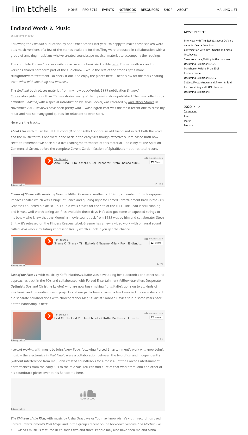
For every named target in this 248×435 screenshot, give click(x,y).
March (187, 120)
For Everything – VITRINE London (203, 87)
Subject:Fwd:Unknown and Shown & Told (208, 82)
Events (108, 9)
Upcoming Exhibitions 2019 (200, 78)
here (115, 64)
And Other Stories (141, 102)
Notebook (127, 9)
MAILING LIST (227, 9)
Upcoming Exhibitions (196, 92)
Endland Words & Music (40, 28)
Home (73, 9)
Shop (168, 9)
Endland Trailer (193, 73)
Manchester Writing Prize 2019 (202, 68)
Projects (89, 9)
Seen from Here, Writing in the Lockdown (207, 59)
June (186, 116)
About (182, 9)
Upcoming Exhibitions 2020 (200, 64)
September (190, 111)
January (188, 125)
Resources (150, 9)
